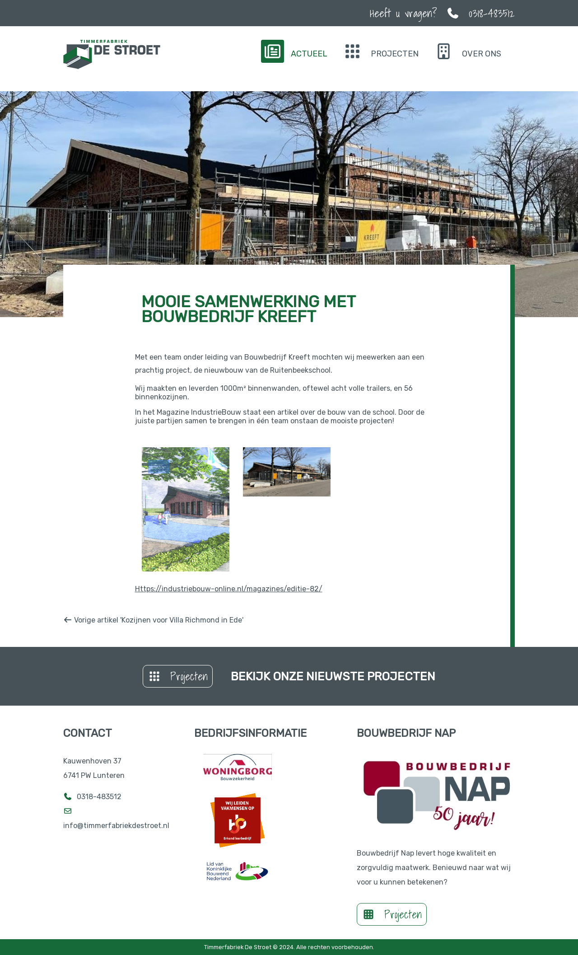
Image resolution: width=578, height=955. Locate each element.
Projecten (178, 676)
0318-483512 (99, 796)
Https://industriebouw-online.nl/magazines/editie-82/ (228, 589)
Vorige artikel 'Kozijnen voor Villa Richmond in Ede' (153, 620)
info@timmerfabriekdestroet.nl (117, 825)
